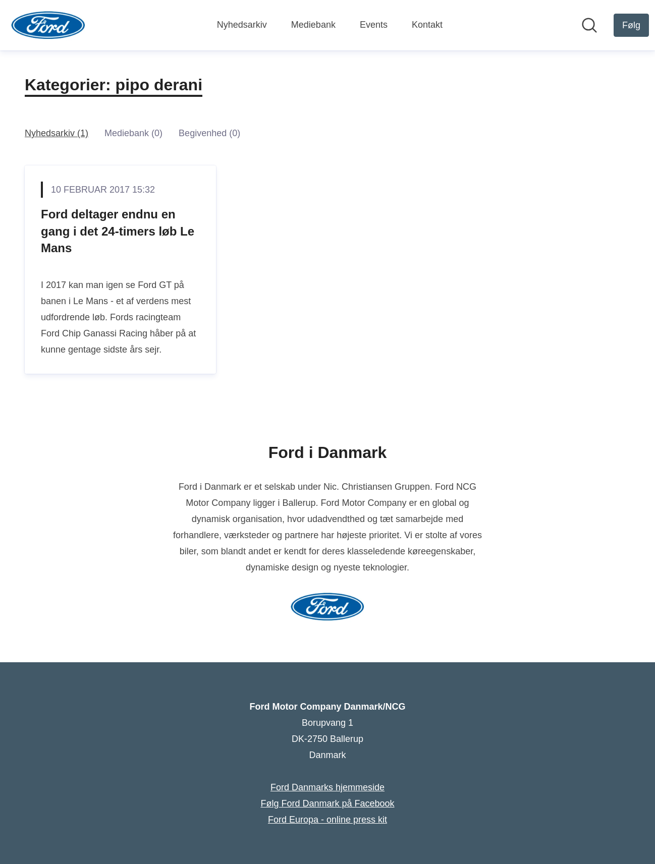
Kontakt (427, 25)
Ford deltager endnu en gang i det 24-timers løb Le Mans (117, 231)
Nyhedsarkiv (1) (56, 133)
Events (374, 25)
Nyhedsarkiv (242, 25)
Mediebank (313, 25)
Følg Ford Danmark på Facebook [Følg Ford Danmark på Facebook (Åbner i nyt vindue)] (327, 803)
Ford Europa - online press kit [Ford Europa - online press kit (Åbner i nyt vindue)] (327, 820)
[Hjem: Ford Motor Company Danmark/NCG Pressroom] (48, 25)
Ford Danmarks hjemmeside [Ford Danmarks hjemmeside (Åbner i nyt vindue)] (327, 787)
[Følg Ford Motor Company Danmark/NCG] (631, 25)
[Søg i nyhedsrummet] (589, 25)
